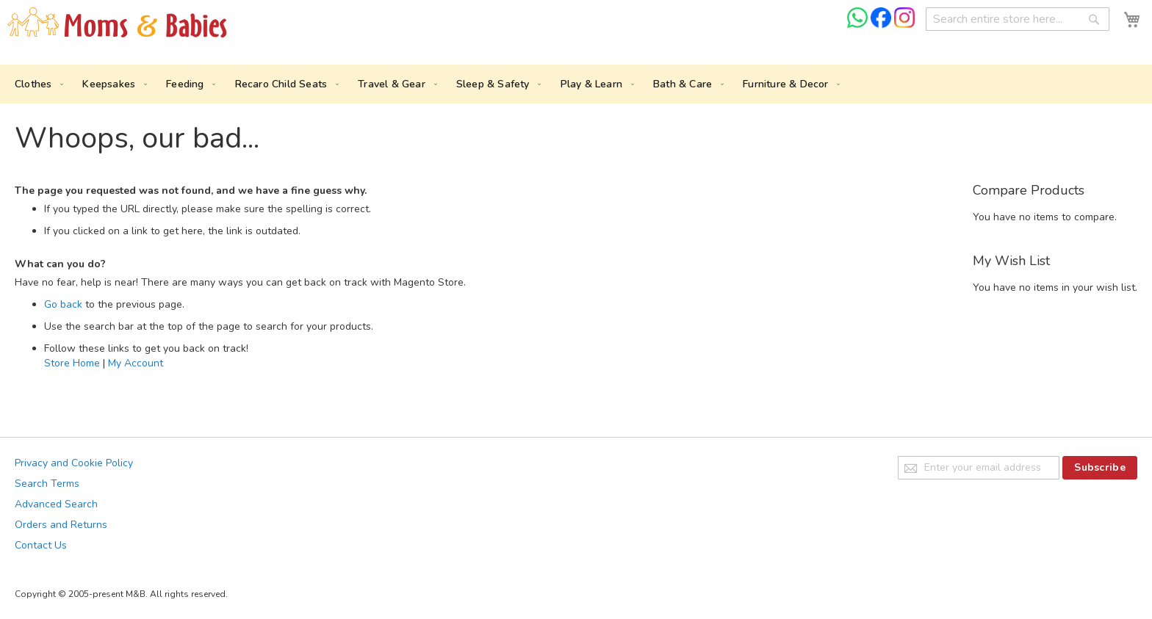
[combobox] (1017, 19)
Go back (63, 304)
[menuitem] (36, 84)
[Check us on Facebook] (882, 25)
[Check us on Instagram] (904, 25)
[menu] (576, 84)
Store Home (72, 363)
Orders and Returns (61, 525)
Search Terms (47, 484)
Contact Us (41, 545)
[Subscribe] (1099, 467)
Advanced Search (56, 504)
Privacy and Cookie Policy (74, 463)
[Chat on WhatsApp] (859, 25)
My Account (135, 363)
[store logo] (117, 23)
